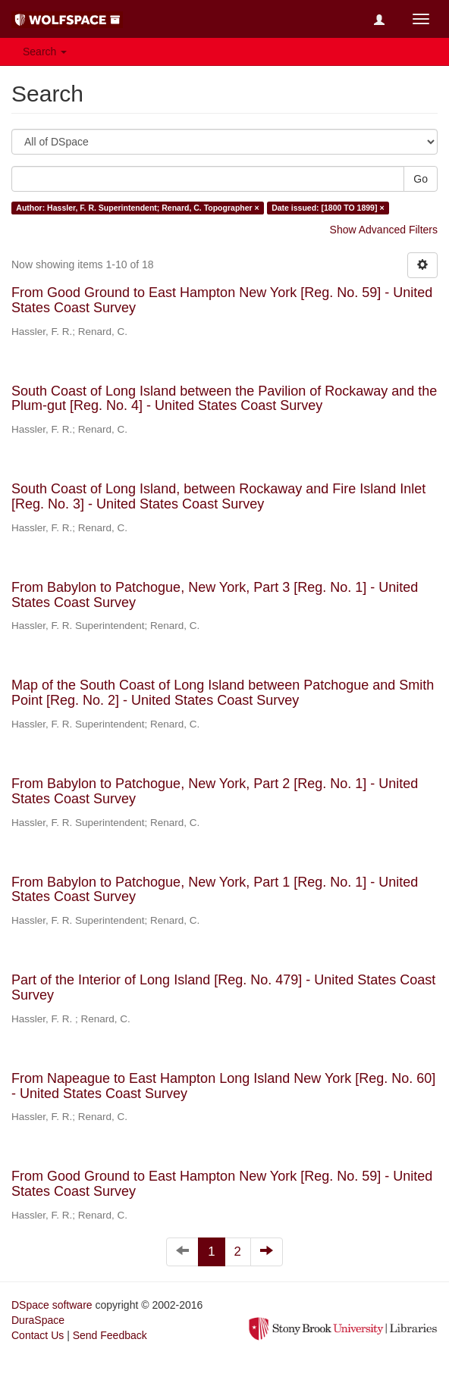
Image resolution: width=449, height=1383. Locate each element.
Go (420, 179)
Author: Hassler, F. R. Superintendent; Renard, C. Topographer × (137, 207)
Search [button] (45, 51)
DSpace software (52, 1305)
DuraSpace (37, 1320)
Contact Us (37, 1335)
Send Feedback (110, 1335)
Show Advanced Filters (384, 230)
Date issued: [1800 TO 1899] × (328, 207)
